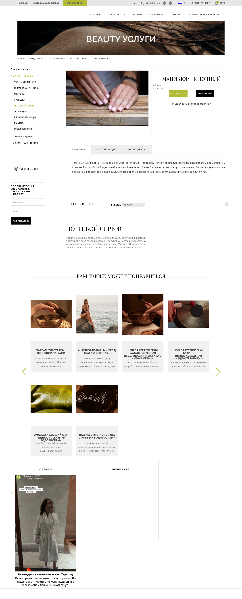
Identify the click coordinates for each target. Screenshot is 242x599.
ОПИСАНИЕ (82, 149)
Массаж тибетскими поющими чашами (51, 356)
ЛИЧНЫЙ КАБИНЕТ (201, 3)
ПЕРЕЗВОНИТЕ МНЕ (171, 95)
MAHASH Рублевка (56, 59)
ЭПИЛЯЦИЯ (27, 111)
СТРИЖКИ (26, 94)
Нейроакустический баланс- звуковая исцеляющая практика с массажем (142, 358)
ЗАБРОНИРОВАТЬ (205, 95)
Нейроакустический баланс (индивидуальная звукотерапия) (188, 358)
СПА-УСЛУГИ (94, 14)
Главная (21, 59)
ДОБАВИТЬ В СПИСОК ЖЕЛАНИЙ (187, 107)
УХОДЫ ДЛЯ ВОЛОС (32, 82)
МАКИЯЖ (26, 123)
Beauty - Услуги (36, 59)
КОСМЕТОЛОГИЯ (30, 129)
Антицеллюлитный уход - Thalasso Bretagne (97, 356)
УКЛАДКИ (26, 99)
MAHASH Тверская (29, 136)
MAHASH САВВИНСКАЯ (31, 143)
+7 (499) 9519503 (151, 3)
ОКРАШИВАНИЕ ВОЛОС (33, 88)
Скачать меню (33, 169)
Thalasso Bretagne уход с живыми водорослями (97, 440)
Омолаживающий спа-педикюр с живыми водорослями (51, 442)
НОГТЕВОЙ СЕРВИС (78, 59)
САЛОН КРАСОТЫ (116, 14)
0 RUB (220, 3)
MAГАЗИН (137, 14)
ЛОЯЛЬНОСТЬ (156, 14)
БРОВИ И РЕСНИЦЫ (31, 117)
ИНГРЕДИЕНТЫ (140, 149)
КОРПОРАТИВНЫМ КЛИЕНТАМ (204, 14)
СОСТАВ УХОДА (110, 149)
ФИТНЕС (177, 14)
